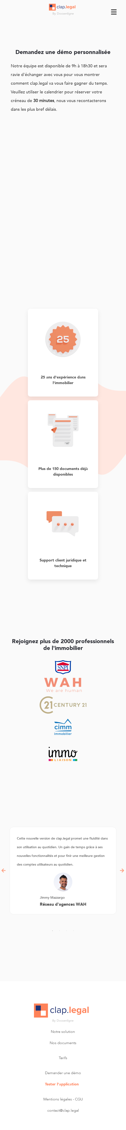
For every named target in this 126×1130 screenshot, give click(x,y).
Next (122, 870)
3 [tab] (66, 930)
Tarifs (63, 1058)
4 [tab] (73, 930)
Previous (3, 870)
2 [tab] (59, 930)
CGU (79, 1099)
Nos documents (63, 1043)
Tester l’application (62, 1084)
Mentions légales (57, 1099)
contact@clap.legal (63, 1110)
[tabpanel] (63, 870)
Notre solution (63, 1031)
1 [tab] (52, 930)
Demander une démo (63, 1073)
